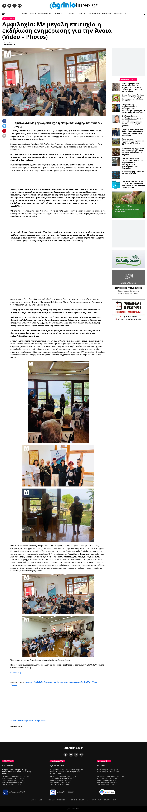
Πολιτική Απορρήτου (87, 800)
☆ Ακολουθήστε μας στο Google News (28, 720)
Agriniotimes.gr (9, 44)
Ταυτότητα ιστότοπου (107, 800)
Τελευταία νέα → (128, 79)
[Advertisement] (60, 180)
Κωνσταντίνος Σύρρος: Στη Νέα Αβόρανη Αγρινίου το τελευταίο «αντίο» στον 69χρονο (133, 151)
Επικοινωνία (50, 800)
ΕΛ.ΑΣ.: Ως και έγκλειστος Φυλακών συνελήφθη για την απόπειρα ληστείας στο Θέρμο (132, 132)
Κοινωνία (72, 14)
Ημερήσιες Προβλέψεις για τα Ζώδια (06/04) (133, 172)
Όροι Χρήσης (72, 800)
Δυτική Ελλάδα (61, 14)
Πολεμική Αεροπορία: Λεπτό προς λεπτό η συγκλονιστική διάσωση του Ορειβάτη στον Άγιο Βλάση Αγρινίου (132, 87)
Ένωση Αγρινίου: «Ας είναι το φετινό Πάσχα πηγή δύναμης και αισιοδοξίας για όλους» (133, 98)
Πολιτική (82, 14)
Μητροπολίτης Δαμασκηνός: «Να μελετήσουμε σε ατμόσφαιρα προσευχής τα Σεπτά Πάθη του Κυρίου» (133, 108)
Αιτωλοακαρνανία (45, 14)
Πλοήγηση (61, 800)
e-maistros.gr (16, 672)
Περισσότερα (119, 14)
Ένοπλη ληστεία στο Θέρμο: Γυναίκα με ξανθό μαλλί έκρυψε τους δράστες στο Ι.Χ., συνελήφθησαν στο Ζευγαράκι (132, 163)
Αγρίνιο (33, 14)
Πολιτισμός (106, 14)
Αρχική (24, 14)
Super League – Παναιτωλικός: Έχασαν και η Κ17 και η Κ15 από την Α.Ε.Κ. (133, 142)
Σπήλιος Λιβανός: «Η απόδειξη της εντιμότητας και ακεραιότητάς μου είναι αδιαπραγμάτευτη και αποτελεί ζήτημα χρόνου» (133, 121)
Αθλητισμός (93, 14)
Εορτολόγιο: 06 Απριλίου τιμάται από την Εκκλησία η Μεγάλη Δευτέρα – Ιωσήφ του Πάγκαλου (133, 184)
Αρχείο (41, 800)
